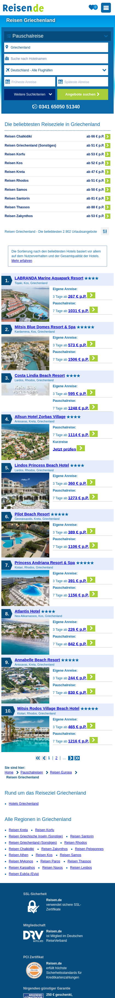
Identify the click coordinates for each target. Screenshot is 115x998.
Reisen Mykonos (21, 861)
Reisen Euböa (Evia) (24, 874)
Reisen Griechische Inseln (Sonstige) (36, 836)
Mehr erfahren (22, 261)
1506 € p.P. (83, 358)
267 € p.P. (82, 295)
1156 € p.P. (83, 594)
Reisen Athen (18, 855)
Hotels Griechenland (24, 804)
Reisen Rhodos (75, 843)
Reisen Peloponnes (89, 849)
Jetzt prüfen (69, 448)
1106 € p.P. (83, 545)
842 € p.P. (82, 643)
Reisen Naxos (52, 868)
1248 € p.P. (83, 407)
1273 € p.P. (83, 497)
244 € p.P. (82, 677)
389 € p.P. (82, 531)
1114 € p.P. (83, 434)
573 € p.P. (82, 344)
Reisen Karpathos (22, 868)
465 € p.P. (82, 726)
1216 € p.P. (83, 740)
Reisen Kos (44, 855)
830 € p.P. (82, 691)
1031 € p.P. (83, 310)
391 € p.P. (82, 580)
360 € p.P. (82, 482)
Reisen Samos (70, 855)
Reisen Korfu (44, 830)
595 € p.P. (82, 392)
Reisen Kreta (18, 830)
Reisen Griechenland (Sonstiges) (33, 843)
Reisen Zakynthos (54, 849)
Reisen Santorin (81, 836)
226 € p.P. (82, 628)
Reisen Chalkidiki (21, 849)
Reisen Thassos (79, 861)
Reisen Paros (50, 861)
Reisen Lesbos (81, 868)
